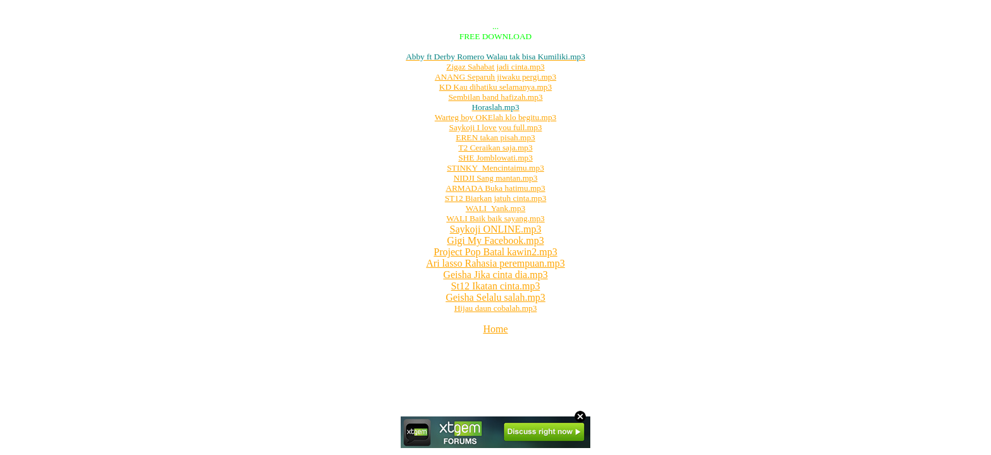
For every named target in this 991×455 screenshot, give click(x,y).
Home (495, 329)
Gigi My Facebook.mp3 (495, 240)
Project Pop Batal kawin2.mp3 (495, 251)
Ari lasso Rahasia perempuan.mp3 (495, 263)
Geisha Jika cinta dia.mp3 (495, 274)
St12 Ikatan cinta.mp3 (495, 286)
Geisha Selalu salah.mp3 (495, 297)
